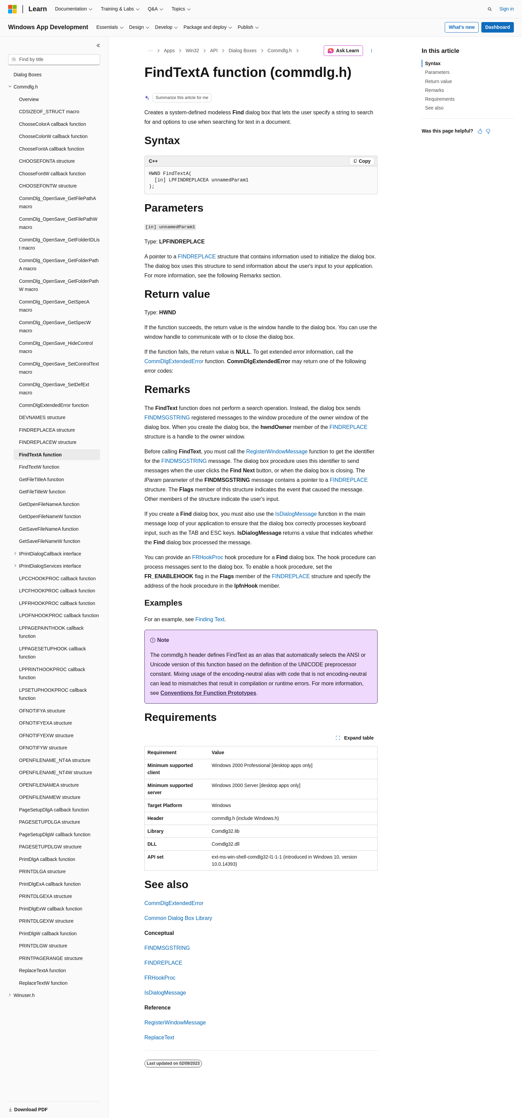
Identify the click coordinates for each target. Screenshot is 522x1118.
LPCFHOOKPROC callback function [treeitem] (57, 590)
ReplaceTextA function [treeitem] (42, 970)
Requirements (440, 99)
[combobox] (54, 59)
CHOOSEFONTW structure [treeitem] (48, 186)
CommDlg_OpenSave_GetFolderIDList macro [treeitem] (59, 244)
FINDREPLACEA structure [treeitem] (47, 430)
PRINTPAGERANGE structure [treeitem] (51, 958)
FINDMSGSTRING (167, 417)
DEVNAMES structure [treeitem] (42, 417)
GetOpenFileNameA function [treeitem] (49, 504)
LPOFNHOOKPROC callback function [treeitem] (59, 615)
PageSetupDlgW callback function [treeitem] (55, 834)
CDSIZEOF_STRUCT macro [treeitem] (49, 111)
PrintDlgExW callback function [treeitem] (50, 908)
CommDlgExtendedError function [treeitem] (53, 405)
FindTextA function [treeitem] (40, 454)
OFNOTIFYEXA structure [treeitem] (45, 723)
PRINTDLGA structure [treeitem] (42, 871)
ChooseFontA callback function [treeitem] (51, 149)
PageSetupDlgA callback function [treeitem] (54, 809)
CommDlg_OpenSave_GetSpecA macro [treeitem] (54, 306)
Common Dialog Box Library (178, 918)
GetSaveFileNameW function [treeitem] (49, 541)
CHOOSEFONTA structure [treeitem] (47, 161)
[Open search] (490, 9)
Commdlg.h (279, 50)
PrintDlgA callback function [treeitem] (47, 859)
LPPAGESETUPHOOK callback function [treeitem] (52, 653)
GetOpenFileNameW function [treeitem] (50, 516)
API (214, 50)
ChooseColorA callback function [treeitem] (52, 124)
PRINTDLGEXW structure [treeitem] (46, 921)
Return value (438, 81)
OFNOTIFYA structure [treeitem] (42, 710)
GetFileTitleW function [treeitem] (42, 491)
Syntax (433, 63)
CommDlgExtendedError (173, 361)
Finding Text (209, 619)
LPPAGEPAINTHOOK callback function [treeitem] (51, 632)
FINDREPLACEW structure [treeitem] (48, 442)
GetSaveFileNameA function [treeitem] (49, 529)
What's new (462, 27)
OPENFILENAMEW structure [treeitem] (49, 797)
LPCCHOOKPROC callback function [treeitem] (57, 578)
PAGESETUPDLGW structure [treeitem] (50, 846)
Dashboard (497, 27)
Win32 (192, 50)
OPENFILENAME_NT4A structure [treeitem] (55, 760)
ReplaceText (159, 1037)
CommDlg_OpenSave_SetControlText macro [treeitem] (59, 368)
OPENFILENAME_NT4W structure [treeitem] (55, 772)
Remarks (434, 90)
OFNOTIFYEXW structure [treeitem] (46, 735)
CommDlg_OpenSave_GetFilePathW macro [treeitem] (58, 223)
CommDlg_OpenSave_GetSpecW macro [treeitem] (55, 327)
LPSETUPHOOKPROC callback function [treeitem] (53, 694)
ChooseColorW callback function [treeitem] (53, 136)
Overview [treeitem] (29, 99)
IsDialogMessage (296, 514)
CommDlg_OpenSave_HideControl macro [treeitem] (56, 347)
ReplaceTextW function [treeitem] (43, 983)
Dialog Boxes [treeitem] (28, 74)
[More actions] (372, 50)
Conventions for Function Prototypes (208, 693)
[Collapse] (98, 45)
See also (434, 108)
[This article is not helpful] (488, 131)
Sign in (506, 9)
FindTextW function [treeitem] (39, 467)
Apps (169, 50)
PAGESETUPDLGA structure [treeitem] (49, 822)
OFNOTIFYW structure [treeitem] (43, 747)
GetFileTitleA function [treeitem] (41, 479)
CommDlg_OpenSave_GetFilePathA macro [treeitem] (57, 203)
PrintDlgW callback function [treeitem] (48, 933)
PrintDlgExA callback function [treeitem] (50, 884)
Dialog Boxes (243, 50)
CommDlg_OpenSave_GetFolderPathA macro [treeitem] (59, 265)
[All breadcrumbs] (150, 50)
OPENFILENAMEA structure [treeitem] (49, 785)
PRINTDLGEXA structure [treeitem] (45, 896)
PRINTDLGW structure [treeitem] (43, 945)
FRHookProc (207, 557)
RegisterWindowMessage (276, 451)
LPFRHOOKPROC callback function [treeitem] (57, 603)
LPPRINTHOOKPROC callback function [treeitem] (52, 674)
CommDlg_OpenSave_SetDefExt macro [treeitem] (54, 389)
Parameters (437, 72)
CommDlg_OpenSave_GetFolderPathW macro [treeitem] (59, 285)
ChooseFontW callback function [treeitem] (52, 173)
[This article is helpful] (480, 131)
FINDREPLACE (197, 256)
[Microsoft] (12, 9)
